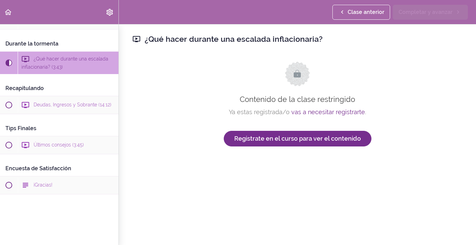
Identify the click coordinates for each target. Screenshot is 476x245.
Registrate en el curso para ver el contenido (297, 138)
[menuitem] (110, 12)
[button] (8, 12)
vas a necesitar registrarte (328, 112)
